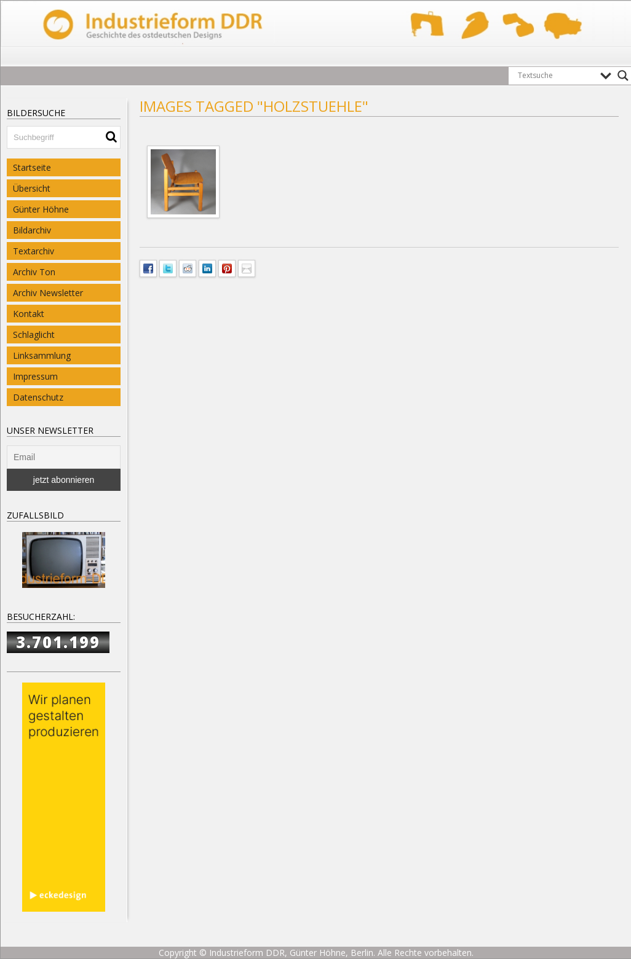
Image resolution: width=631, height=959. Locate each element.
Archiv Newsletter (48, 293)
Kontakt (28, 313)
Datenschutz (38, 397)
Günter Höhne (41, 209)
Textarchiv (33, 251)
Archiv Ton (34, 272)
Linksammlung (42, 355)
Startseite (32, 167)
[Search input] (556, 75)
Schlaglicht (34, 334)
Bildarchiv (32, 230)
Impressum (35, 376)
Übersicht (31, 188)
